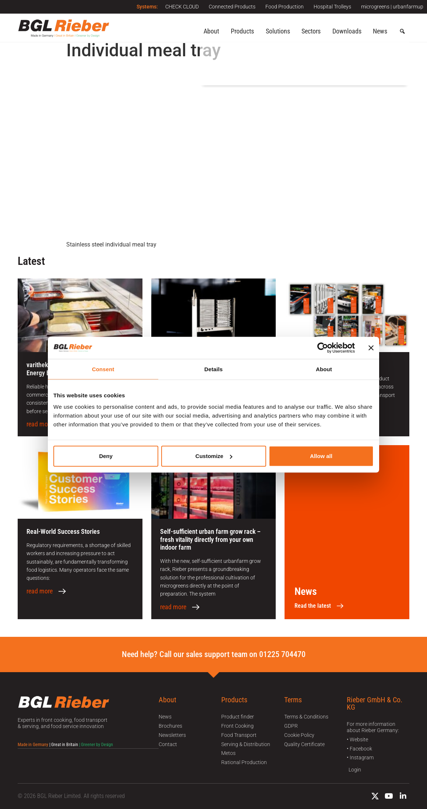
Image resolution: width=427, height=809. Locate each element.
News (380, 31)
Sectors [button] (311, 31)
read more (40, 424)
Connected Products (228, 7)
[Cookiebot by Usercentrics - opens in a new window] (322, 347)
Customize (213, 456)
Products (242, 31)
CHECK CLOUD (177, 7)
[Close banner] (371, 347)
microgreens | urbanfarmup (392, 7)
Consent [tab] (103, 369)
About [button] (211, 31)
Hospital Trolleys (331, 7)
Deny (106, 456)
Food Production (282, 7)
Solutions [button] (278, 31)
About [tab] (324, 369)
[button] (402, 32)
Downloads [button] (346, 31)
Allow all (321, 456)
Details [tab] (213, 369)
